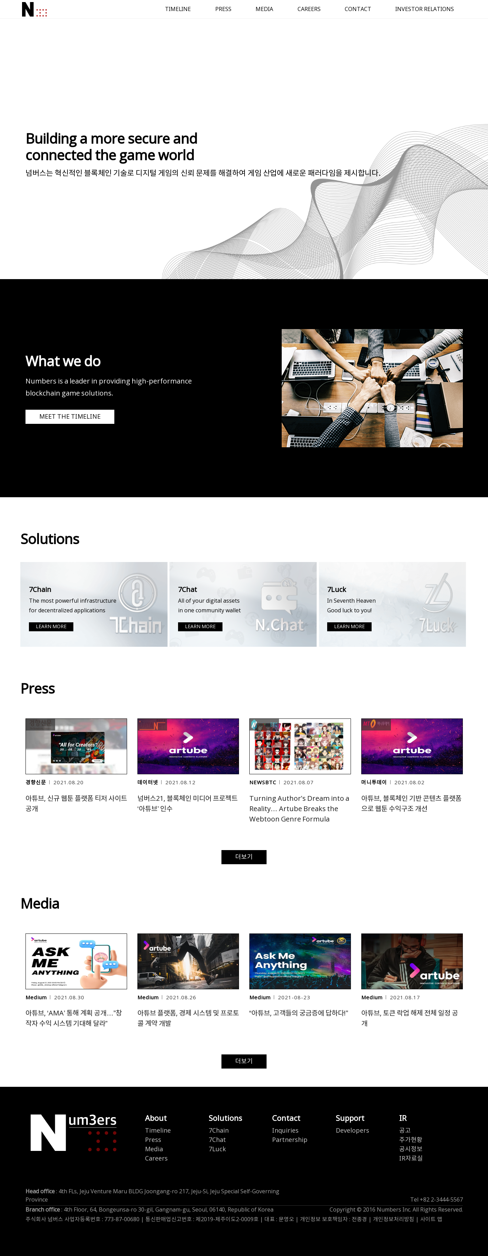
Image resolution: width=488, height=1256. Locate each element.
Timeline (158, 1130)
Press (153, 1140)
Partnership (290, 1140)
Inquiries (285, 1130)
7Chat (217, 1140)
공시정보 (411, 1149)
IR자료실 (411, 1158)
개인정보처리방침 (393, 1219)
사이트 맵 (431, 1219)
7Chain (219, 1130)
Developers (352, 1130)
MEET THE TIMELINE (70, 416)
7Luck (217, 1149)
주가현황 (411, 1140)
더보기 (244, 857)
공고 (405, 1130)
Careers (156, 1158)
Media (154, 1149)
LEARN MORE (51, 627)
